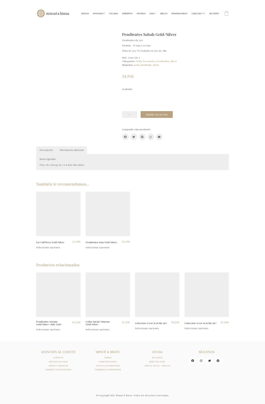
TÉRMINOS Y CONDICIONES (108, 369)
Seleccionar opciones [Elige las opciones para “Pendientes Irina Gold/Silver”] (98, 247)
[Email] (159, 136)
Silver (174, 61)
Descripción (46, 150)
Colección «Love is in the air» (151, 323)
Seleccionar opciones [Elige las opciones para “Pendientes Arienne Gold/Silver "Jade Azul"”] (48, 329)
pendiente (146, 64)
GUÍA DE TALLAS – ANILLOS (157, 366)
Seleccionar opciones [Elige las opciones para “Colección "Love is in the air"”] (147, 328)
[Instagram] (201, 360)
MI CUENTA (157, 357)
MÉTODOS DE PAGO (58, 362)
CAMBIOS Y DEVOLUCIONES (58, 369)
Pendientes (163, 61)
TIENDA (107, 357)
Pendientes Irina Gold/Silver (101, 242)
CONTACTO (58, 357)
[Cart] (226, 13)
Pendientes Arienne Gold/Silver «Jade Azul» (49, 323)
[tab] (46, 150)
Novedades (148, 61)
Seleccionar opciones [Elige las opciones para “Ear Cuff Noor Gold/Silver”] (48, 247)
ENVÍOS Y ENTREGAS (58, 366)
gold (136, 64)
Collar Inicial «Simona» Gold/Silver (98, 323)
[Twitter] (133, 136)
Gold (138, 61)
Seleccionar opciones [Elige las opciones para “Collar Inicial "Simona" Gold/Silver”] (98, 329)
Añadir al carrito (157, 114)
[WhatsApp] (150, 136)
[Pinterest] (142, 136)
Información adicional (71, 150)
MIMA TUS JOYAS (157, 362)
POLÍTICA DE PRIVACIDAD (108, 366)
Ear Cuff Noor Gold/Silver (50, 242)
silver (156, 64)
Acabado (127, 89)
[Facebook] (125, 136)
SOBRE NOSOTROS (108, 362)
